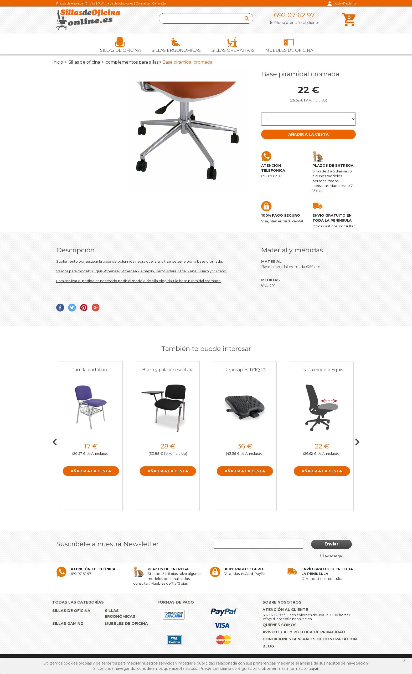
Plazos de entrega (69, 3)
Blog (268, 646)
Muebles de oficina (289, 50)
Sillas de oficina (120, 50)
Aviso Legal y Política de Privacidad (303, 632)
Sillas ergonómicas (176, 50)
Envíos (90, 3)
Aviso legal (334, 556)
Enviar (331, 544)
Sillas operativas (233, 50)
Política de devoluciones (115, 3)
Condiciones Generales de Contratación (309, 639)
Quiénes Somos (279, 624)
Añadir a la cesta (308, 134)
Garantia (159, 3)
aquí (313, 668)
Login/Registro (344, 3)
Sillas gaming (67, 623)
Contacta (143, 3)
